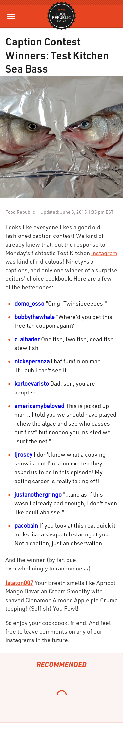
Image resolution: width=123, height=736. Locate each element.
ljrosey (23, 454)
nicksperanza (32, 361)
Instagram (104, 252)
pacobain (26, 525)
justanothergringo (38, 494)
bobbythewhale (34, 316)
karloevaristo (31, 383)
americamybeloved (39, 405)
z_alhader (27, 338)
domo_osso (29, 303)
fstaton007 (19, 582)
